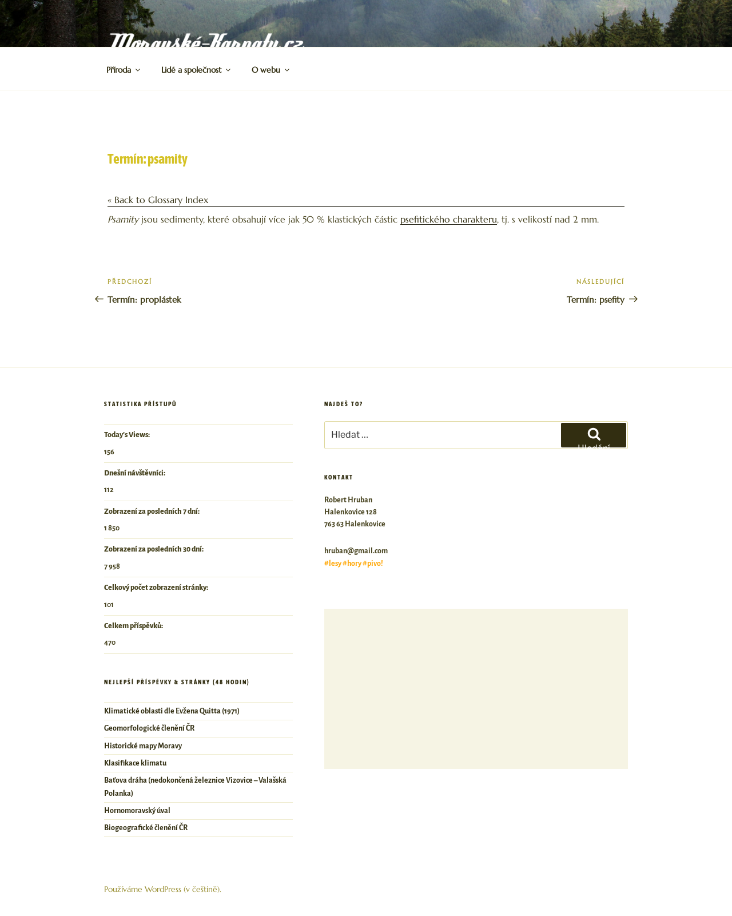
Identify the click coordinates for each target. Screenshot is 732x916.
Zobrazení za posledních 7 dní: (152, 511)
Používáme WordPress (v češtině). (162, 889)
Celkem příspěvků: (134, 626)
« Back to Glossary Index (158, 199)
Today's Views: (127, 435)
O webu (271, 70)
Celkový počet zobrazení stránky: (156, 588)
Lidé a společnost (196, 70)
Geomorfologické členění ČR (149, 728)
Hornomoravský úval (137, 811)
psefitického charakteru (448, 219)
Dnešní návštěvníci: (135, 473)
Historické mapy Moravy (143, 746)
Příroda (124, 70)
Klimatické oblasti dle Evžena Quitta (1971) (172, 711)
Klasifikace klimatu (135, 763)
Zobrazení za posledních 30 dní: (154, 549)
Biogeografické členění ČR (146, 828)
